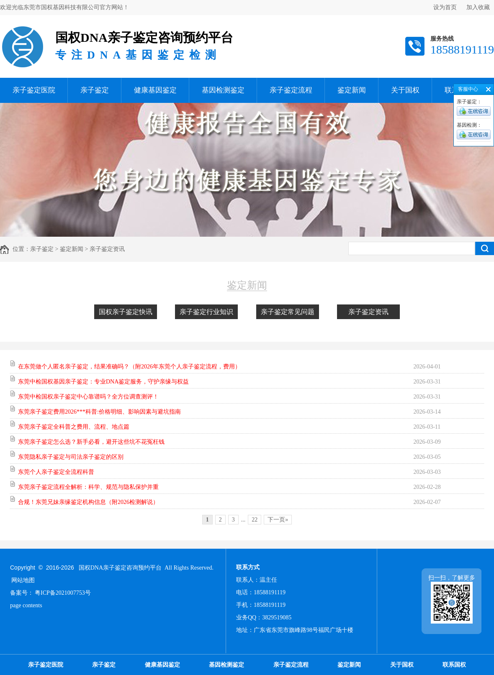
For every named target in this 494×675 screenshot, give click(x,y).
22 (254, 519)
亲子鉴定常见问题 (287, 311)
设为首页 (445, 7)
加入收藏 (478, 7)
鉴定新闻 (351, 90)
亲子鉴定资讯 (368, 311)
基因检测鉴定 (223, 90)
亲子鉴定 (94, 90)
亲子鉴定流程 (291, 90)
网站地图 (23, 580)
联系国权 (454, 665)
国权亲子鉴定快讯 (125, 311)
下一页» (278, 519)
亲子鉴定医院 (34, 90)
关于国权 (405, 90)
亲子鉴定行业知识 (206, 311)
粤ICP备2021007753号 (63, 593)
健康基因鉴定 (155, 90)
